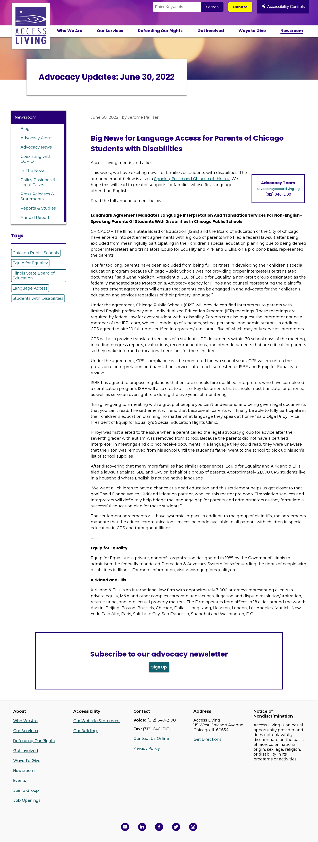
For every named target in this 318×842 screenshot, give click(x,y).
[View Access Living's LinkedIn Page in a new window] (142, 827)
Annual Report (35, 217)
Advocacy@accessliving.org (278, 189)
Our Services (110, 30)
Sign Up (159, 667)
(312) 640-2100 (278, 194)
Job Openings (27, 800)
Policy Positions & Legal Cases (38, 182)
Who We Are (69, 30)
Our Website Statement (96, 721)
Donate (240, 7)
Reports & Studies (38, 208)
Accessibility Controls (283, 6)
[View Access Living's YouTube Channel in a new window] (125, 827)
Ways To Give (26, 760)
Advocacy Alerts (36, 138)
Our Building (85, 730)
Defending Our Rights (160, 30)
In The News (33, 170)
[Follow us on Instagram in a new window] (193, 827)
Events (19, 780)
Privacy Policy (146, 748)
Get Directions (207, 739)
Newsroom (291, 30)
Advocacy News (36, 147)
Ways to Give (252, 30)
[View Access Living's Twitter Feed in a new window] (176, 827)
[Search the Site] (177, 7)
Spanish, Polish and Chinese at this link (192, 178)
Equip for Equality (30, 263)
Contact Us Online (151, 738)
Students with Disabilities (38, 298)
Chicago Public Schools (36, 252)
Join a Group (26, 790)
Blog (25, 128)
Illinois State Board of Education (34, 276)
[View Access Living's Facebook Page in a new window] (159, 827)
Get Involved (210, 30)
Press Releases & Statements (37, 196)
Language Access (30, 288)
